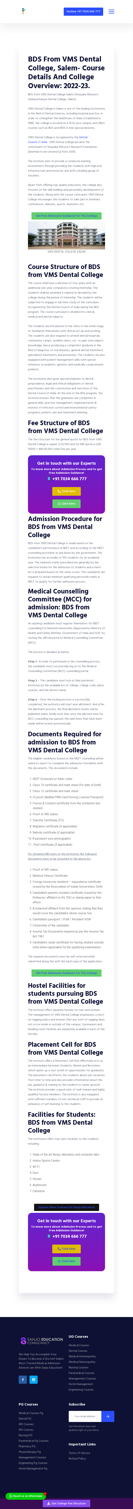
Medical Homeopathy (82, 1356)
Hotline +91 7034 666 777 (83, 11)
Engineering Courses (81, 1389)
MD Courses (26, 1424)
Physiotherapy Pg (30, 1452)
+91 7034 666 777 (67, 479)
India (44, 142)
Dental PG (25, 1418)
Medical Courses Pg (31, 1413)
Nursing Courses (79, 1367)
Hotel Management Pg (33, 1468)
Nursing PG (25, 1435)
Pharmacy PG (27, 1446)
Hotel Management (81, 1384)
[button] (66, 1503)
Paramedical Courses (81, 1373)
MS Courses (26, 1430)
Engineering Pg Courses (33, 1463)
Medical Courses (79, 1345)
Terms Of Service (79, 1453)
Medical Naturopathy (82, 1362)
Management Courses (82, 1378)
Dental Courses (78, 1351)
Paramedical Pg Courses (34, 1441)
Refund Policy (77, 1458)
